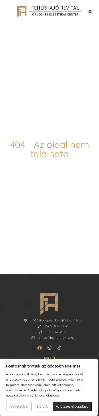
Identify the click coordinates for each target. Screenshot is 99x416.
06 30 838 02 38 (57, 326)
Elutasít (42, 406)
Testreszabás (19, 406)
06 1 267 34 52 (57, 332)
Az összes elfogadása (72, 406)
